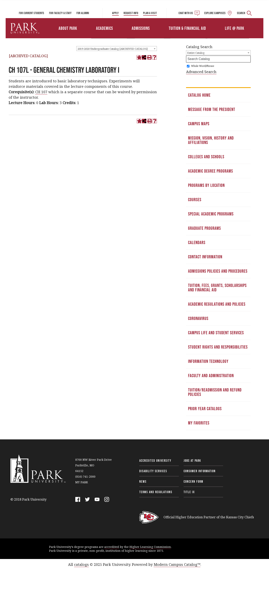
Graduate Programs (204, 228)
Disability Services (153, 471)
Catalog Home (199, 95)
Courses (194, 199)
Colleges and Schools (206, 156)
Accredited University (155, 460)
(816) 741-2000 (85, 476)
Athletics (216, 23)
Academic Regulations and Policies (216, 304)
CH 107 (41, 91)
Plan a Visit (150, 13)
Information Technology (208, 361)
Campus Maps (198, 123)
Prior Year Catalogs (205, 408)
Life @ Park (234, 28)
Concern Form (193, 481)
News (143, 481)
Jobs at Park (192, 460)
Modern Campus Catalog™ (177, 564)
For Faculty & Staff (60, 13)
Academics (104, 28)
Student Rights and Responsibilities (218, 347)
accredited (111, 547)
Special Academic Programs (211, 213)
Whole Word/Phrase (202, 66)
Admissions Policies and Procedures (217, 271)
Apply (115, 13)
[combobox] (116, 48)
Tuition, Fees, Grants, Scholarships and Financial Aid (217, 287)
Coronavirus (198, 318)
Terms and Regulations (155, 492)
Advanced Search (201, 71)
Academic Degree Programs (210, 171)
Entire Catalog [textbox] (196, 53)
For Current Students (31, 13)
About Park (68, 28)
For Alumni (83, 13)
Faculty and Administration (211, 375)
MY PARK (81, 482)
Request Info (131, 13)
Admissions (141, 28)
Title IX (189, 492)
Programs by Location (206, 185)
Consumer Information (200, 471)
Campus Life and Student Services (216, 332)
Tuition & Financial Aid (187, 28)
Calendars (196, 242)
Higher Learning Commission (150, 547)
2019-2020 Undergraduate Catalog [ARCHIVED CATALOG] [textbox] (113, 49)
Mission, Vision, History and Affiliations (211, 140)
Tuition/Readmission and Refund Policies (215, 392)
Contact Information (205, 256)
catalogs (81, 564)
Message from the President (211, 109)
